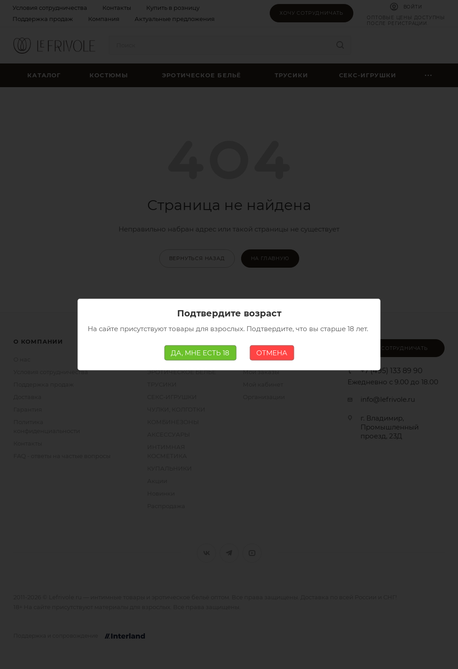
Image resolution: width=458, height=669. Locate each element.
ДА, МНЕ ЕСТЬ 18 (200, 353)
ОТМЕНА (271, 353)
